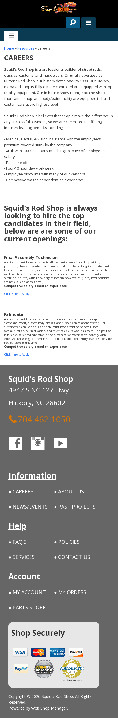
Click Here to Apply (16, 294)
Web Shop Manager (49, 708)
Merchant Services (72, 680)
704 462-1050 (39, 419)
